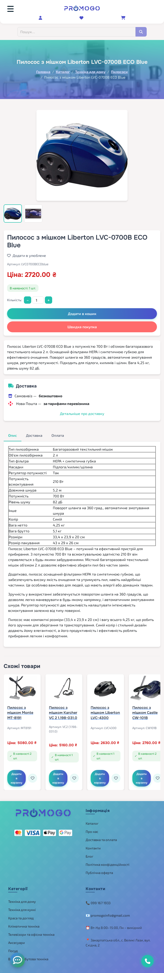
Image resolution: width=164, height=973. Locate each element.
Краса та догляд (21, 918)
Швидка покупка (82, 327)
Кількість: (14, 300)
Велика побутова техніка (28, 959)
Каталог (92, 823)
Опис (12, 435)
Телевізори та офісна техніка (31, 934)
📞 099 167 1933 (98, 903)
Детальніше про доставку (82, 413)
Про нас (92, 831)
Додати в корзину (16, 778)
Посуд (13, 951)
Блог (89, 856)
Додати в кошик (82, 313)
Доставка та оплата (101, 840)
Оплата (57, 435)
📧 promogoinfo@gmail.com (108, 915)
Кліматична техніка (23, 926)
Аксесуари (16, 943)
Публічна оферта (99, 873)
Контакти (93, 848)
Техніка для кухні (22, 910)
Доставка (34, 435)
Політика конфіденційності (107, 864)
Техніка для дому (22, 901)
